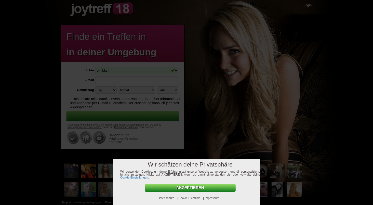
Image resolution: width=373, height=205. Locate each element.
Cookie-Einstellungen (134, 177)
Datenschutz (166, 198)
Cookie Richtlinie (189, 198)
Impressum (212, 198)
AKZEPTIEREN (190, 188)
